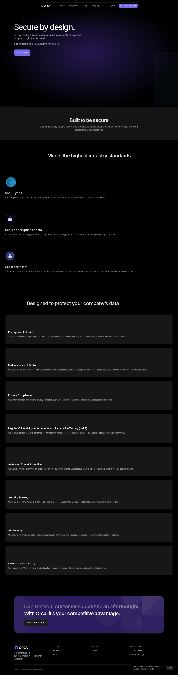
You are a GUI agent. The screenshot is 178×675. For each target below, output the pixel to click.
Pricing (55, 654)
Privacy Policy (135, 646)
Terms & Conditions (137, 650)
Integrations (57, 650)
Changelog (95, 650)
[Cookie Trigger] (137, 654)
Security (94, 646)
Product (56, 646)
